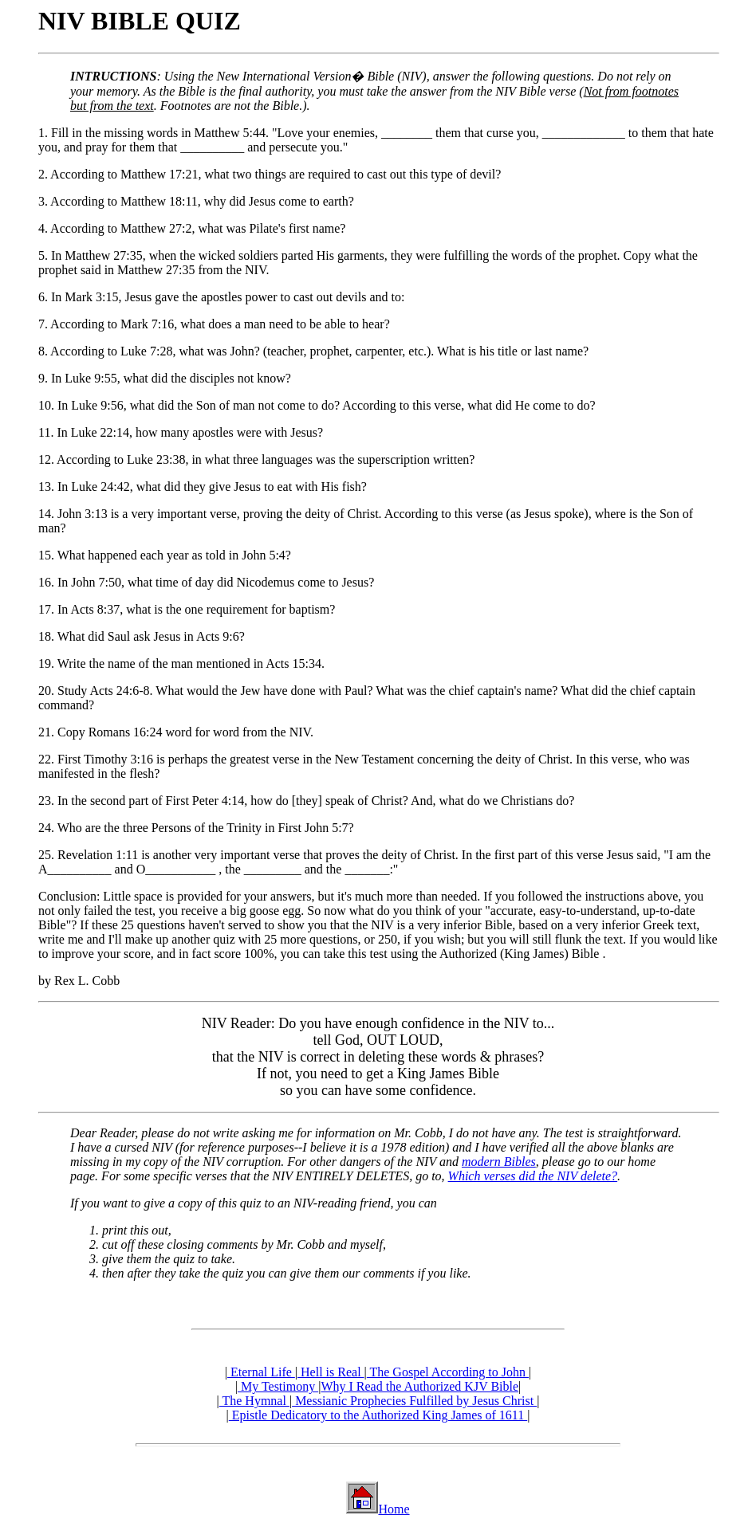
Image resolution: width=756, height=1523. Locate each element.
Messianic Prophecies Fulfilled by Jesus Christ (414, 1400)
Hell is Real (330, 1372)
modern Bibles (499, 1161)
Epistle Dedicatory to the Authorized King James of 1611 (378, 1415)
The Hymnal (254, 1400)
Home (393, 1509)
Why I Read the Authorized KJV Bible (419, 1386)
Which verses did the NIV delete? (533, 1176)
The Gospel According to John (448, 1372)
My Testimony (278, 1386)
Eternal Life (261, 1372)
